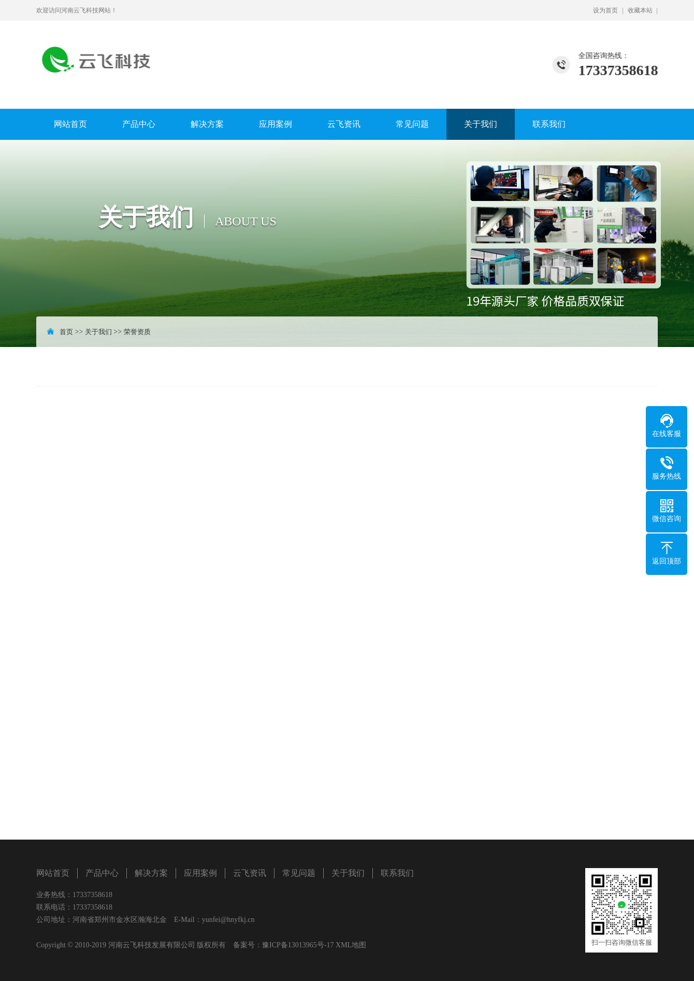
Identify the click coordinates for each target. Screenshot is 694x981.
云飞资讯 (343, 124)
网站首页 (70, 124)
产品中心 (138, 124)
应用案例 (275, 124)
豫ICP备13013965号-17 (298, 945)
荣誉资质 (137, 332)
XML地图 (351, 945)
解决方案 (207, 124)
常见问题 (412, 124)
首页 (66, 332)
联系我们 (549, 124)
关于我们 (480, 124)
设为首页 (605, 10)
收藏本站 (640, 10)
